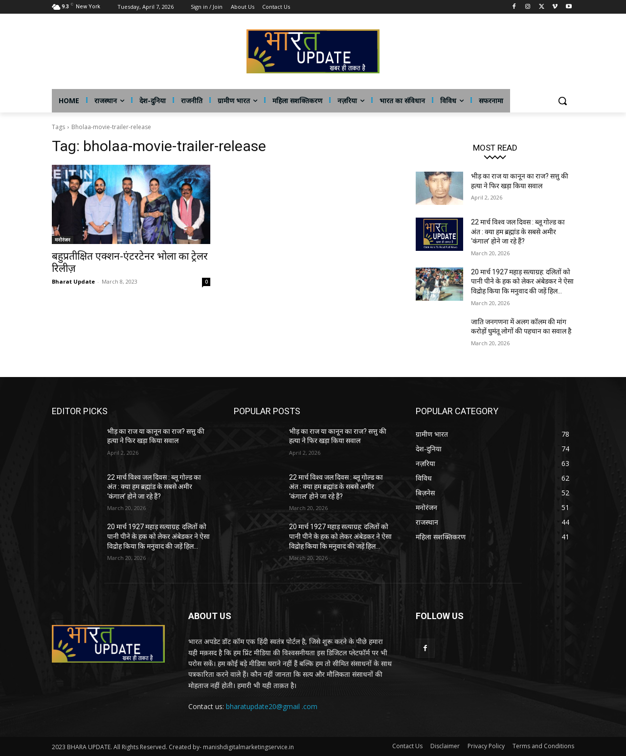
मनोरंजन (62, 239)
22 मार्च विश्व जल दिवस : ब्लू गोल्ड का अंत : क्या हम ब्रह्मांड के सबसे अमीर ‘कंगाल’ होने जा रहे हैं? (518, 231)
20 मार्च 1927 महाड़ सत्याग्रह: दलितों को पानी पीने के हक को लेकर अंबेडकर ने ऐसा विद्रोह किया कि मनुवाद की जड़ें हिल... (522, 281)
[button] (562, 100)
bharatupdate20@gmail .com (271, 706)
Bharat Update (73, 281)
